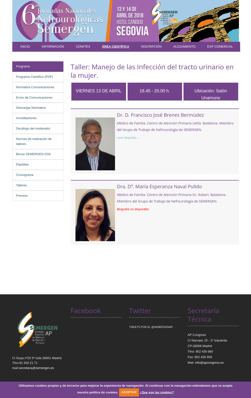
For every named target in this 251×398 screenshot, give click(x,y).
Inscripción (151, 46)
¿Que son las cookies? (157, 392)
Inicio (25, 46)
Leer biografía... (128, 137)
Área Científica (115, 46)
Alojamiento (184, 46)
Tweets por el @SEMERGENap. (151, 327)
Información (53, 46)
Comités (83, 46)
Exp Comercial (220, 46)
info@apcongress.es (209, 362)
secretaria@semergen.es (36, 368)
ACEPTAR (129, 392)
